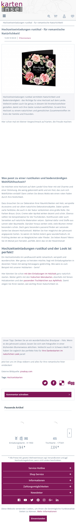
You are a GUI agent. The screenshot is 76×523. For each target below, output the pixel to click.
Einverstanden (38, 518)
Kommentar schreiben (38, 394)
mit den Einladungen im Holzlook (40, 273)
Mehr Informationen (47, 511)
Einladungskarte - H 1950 (21, 442)
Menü (4, 16)
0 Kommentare (25, 38)
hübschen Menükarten (41, 277)
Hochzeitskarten (15, 377)
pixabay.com (26, 371)
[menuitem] (4, 15)
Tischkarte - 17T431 (55, 442)
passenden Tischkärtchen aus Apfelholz (43, 280)
